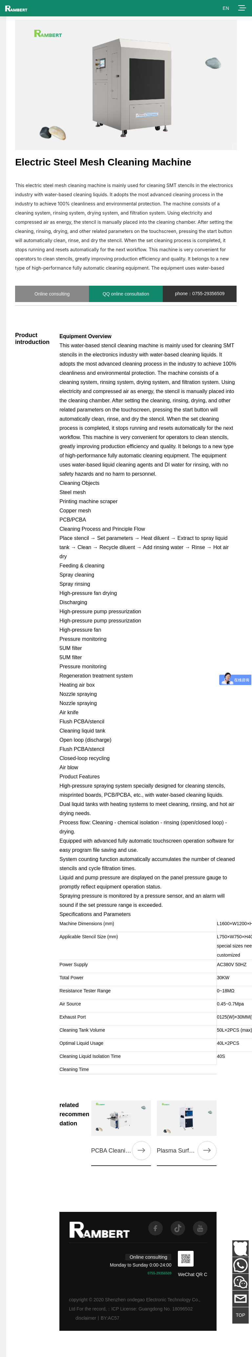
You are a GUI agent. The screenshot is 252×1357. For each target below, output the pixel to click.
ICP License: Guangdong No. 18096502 (152, 1308)
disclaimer (85, 1318)
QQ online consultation (126, 293)
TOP (240, 1315)
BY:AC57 (110, 1318)
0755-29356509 (160, 1273)
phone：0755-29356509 (199, 293)
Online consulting (52, 293)
